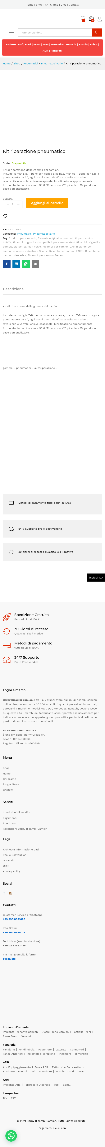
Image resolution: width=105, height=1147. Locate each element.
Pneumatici (24, 233)
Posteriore (45, 1049)
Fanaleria (9, 1049)
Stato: (7, 163)
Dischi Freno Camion (55, 1031)
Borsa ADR (41, 1067)
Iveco (37, 44)
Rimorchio (81, 1053)
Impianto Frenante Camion (20, 1031)
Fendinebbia (26, 1049)
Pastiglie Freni (82, 1031)
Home (29, 4)
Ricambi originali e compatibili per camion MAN (43, 242)
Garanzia (8, 860)
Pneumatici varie (44, 233)
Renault (71, 44)
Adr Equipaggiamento (17, 1067)
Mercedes (57, 44)
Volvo (93, 44)
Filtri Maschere (42, 1071)
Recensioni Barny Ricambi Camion (25, 828)
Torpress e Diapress (37, 1084)
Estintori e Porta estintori (68, 1067)
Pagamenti (9, 817)
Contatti (74, 4)
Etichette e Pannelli (15, 1071)
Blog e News (11, 784)
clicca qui (9, 958)
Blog (63, 4)
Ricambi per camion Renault (46, 255)
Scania (83, 44)
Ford (28, 44)
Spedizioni (9, 823)
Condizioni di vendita (16, 812)
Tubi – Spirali (62, 1084)
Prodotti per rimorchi (22, 238)
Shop (39, 4)
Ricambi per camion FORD (66, 251)
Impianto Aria (12, 1084)
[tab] (15, 290)
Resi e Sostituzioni (15, 854)
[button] (11, 1136)
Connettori (77, 1049)
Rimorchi (56, 50)
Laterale (61, 1049)
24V (13, 1097)
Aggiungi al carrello (47, 203)
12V (5, 1097)
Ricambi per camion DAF (59, 246)
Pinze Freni (10, 1036)
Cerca (97, 32)
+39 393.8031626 (14, 919)
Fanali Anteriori (13, 1053)
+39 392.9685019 (14, 932)
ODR (6, 865)
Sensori (26, 1036)
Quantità (8, 199)
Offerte (11, 44)
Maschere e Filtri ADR (70, 1071)
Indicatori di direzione (41, 1053)
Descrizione (13, 289)
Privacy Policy (12, 871)
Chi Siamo (51, 4)
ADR (45, 50)
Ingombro (65, 1053)
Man (46, 44)
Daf (20, 44)
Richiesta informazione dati (21, 849)
